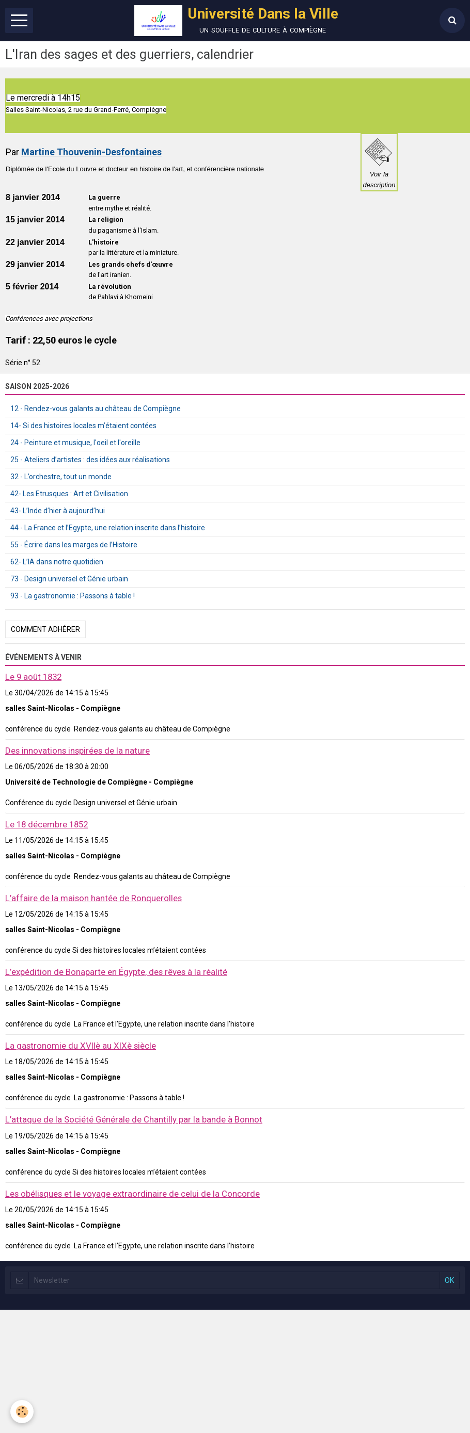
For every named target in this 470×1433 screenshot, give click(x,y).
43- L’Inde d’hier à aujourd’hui (57, 511)
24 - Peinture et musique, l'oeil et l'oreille (75, 442)
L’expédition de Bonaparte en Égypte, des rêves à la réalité (116, 972)
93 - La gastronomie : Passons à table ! (72, 596)
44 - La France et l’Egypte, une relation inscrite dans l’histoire (107, 528)
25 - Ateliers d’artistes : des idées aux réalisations (90, 459)
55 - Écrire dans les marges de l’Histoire (73, 545)
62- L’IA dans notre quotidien (56, 562)
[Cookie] (22, 1411)
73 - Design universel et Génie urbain (69, 579)
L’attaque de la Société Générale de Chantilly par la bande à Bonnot (133, 1120)
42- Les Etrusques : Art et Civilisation (69, 494)
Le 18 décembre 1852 (46, 824)
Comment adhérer (45, 629)
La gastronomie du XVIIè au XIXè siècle (80, 1045)
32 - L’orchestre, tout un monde (61, 477)
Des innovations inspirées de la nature (77, 750)
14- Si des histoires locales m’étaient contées (83, 425)
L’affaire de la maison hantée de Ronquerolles (93, 898)
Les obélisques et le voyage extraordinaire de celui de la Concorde (132, 1193)
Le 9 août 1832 (33, 677)
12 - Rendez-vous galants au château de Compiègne (95, 408)
